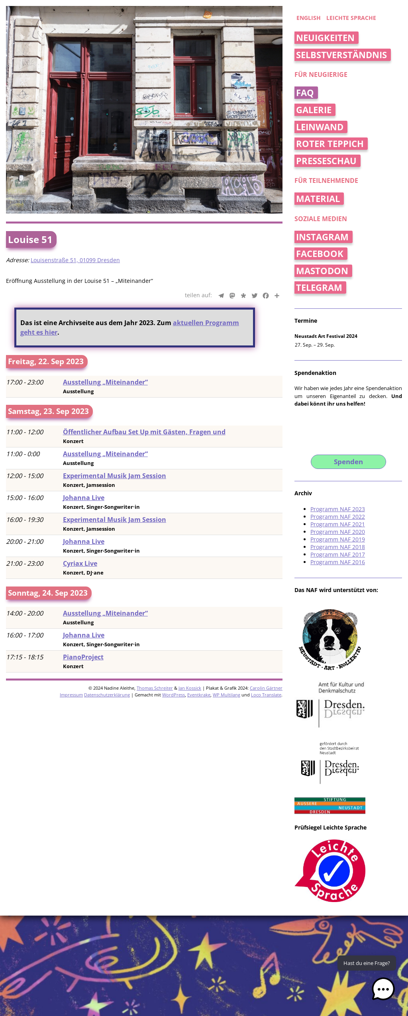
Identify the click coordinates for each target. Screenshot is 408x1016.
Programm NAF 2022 (337, 516)
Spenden (348, 461)
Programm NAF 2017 (337, 554)
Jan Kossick (189, 688)
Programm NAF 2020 (337, 531)
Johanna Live (83, 497)
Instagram (322, 237)
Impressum (71, 695)
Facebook (319, 253)
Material (318, 198)
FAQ (305, 92)
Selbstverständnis (341, 55)
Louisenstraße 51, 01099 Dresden (75, 260)
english (308, 18)
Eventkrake (198, 695)
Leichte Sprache (351, 18)
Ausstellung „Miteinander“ (105, 382)
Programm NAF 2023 (337, 509)
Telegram (319, 287)
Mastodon (322, 271)
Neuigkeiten (325, 37)
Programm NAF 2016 (337, 562)
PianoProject (83, 657)
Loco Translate (266, 695)
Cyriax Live (80, 563)
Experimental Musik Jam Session (114, 475)
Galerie (314, 110)
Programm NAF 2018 (337, 547)
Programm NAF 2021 (337, 524)
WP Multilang (226, 695)
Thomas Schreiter (155, 688)
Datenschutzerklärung (107, 695)
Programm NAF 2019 (337, 539)
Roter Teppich (330, 143)
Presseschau (326, 161)
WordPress (173, 695)
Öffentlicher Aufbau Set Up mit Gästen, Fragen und (144, 432)
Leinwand (319, 127)
